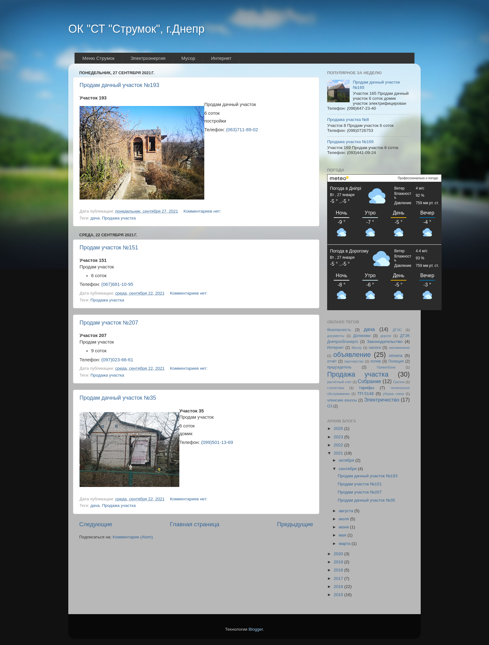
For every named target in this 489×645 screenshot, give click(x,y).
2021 (339, 453)
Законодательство (384, 341)
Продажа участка (119, 218)
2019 (339, 562)
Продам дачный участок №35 (118, 398)
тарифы (366, 387)
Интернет (335, 347)
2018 (339, 570)
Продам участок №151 (109, 247)
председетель (339, 367)
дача (95, 218)
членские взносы (342, 400)
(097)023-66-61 (117, 359)
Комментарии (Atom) (133, 537)
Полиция (396, 361)
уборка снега (393, 394)
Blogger (256, 629)
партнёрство (354, 361)
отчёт (332, 361)
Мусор (357, 347)
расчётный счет (339, 382)
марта (345, 543)
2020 (339, 553)
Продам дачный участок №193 (119, 85)
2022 (339, 445)
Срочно (398, 382)
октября (347, 460)
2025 (339, 428)
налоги (375, 347)
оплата (395, 355)
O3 (329, 406)
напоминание (399, 347)
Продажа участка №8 (348, 119)
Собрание (369, 381)
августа (346, 510)
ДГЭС (397, 330)
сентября (348, 468)
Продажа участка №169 (350, 141)
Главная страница (195, 524)
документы (335, 336)
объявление (352, 355)
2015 (339, 594)
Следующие (95, 524)
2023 (339, 437)
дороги (385, 336)
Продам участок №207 (109, 323)
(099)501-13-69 (217, 442)
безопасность (339, 330)
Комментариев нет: (202, 211)
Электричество (381, 399)
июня (344, 527)
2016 (339, 586)
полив (375, 361)
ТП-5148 (365, 393)
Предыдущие (295, 524)
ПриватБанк (386, 367)
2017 (339, 578)
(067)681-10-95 (117, 284)
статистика (335, 388)
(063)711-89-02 (242, 129)
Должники (361, 336)
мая (343, 535)
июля (344, 519)
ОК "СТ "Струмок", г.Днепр (136, 28)
